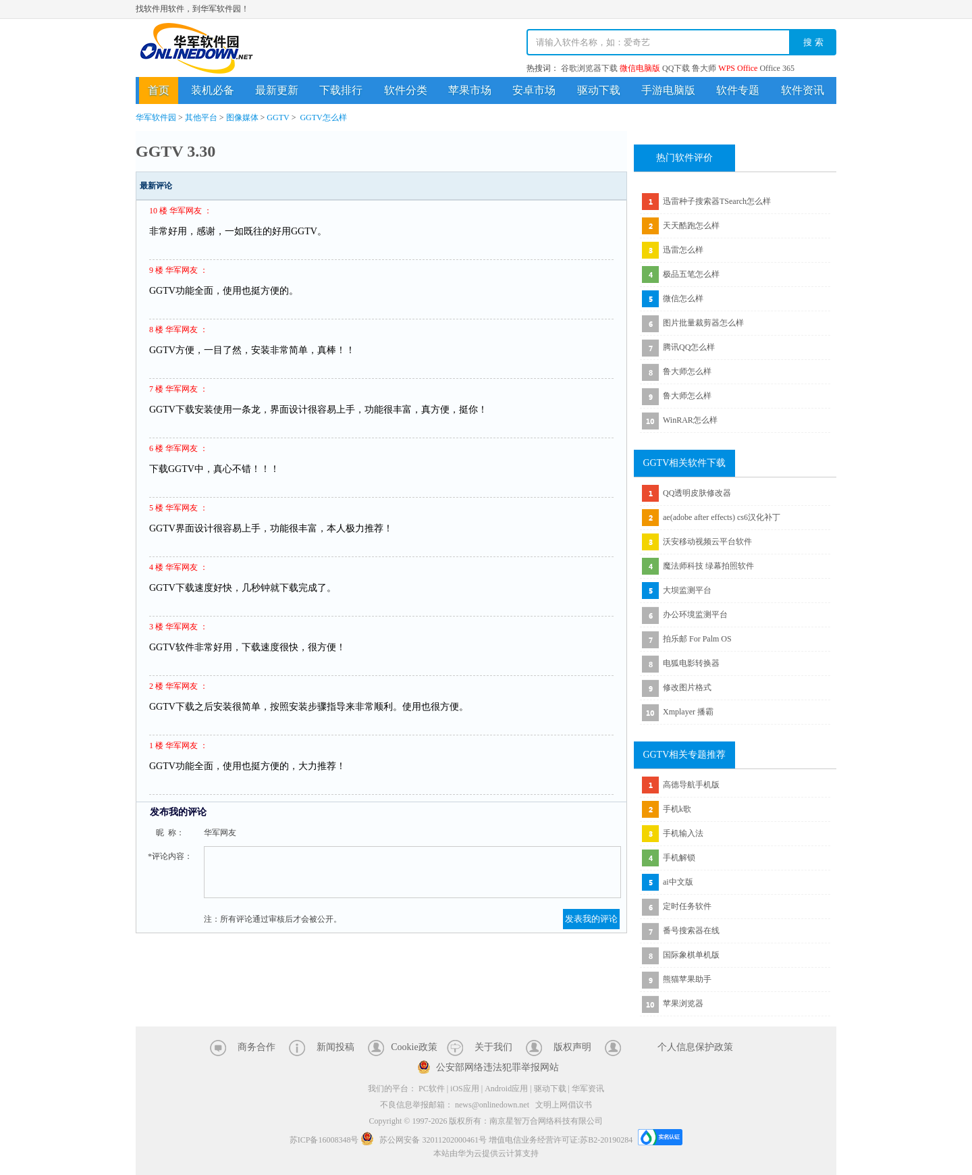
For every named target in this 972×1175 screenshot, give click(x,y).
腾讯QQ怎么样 (689, 347)
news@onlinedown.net (492, 1104)
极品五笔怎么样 (691, 274)
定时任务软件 (687, 906)
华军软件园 (196, 48)
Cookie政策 (414, 1047)
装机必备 (212, 90)
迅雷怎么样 (683, 250)
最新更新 (276, 90)
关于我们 (493, 1047)
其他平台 (201, 117)
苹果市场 (469, 90)
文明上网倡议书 (563, 1104)
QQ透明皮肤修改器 (697, 493)
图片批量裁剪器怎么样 (703, 323)
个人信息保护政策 (695, 1047)
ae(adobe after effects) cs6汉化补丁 (721, 517)
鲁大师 (704, 68)
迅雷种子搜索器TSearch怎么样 (717, 201)
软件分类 (405, 90)
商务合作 (256, 1047)
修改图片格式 (687, 687)
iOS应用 (464, 1088)
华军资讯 (588, 1088)
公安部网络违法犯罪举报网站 (497, 1067)
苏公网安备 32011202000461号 (424, 1140)
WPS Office (737, 68)
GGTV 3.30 (175, 151)
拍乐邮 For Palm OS (697, 639)
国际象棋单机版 (691, 955)
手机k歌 (677, 809)
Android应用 (506, 1088)
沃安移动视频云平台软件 (707, 541)
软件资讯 (802, 90)
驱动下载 (598, 90)
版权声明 (572, 1047)
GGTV (278, 117)
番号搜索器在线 (691, 930)
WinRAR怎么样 (690, 420)
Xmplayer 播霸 (688, 711)
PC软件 (431, 1088)
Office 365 (776, 68)
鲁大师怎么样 (687, 371)
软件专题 (737, 90)
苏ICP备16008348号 (324, 1140)
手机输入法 (683, 833)
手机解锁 (679, 857)
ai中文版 (678, 882)
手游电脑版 (668, 90)
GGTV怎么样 (323, 117)
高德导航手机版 (691, 784)
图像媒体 (242, 117)
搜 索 (813, 42)
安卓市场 (534, 90)
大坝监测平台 (687, 590)
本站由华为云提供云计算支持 (486, 1153)
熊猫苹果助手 (687, 979)
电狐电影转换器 (691, 663)
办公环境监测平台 (695, 614)
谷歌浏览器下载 (589, 68)
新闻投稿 (335, 1047)
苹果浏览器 (683, 1003)
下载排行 (340, 90)
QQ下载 (676, 68)
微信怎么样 (683, 298)
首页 (158, 90)
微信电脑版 (640, 68)
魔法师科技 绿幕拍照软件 (708, 566)
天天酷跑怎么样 (691, 225)
